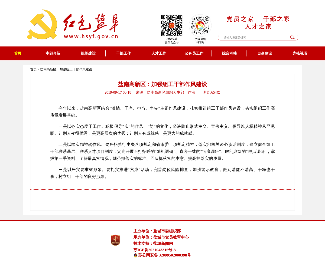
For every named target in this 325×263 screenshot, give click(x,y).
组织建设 (88, 53)
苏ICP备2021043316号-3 (154, 250)
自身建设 (264, 53)
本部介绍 (53, 53)
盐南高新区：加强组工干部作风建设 (66, 69)
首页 (17, 53)
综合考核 (229, 53)
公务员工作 (194, 53)
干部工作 (123, 53)
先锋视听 (299, 53)
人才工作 (158, 53)
